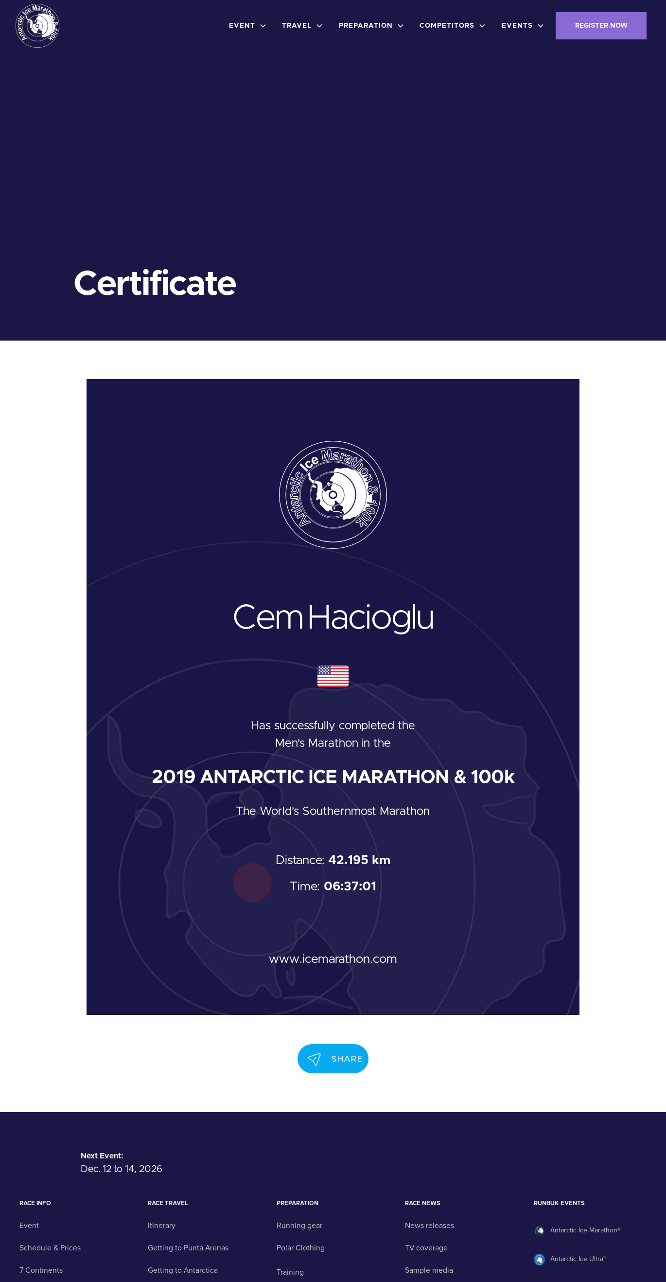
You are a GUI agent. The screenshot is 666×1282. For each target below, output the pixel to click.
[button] (250, 25)
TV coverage (426, 1248)
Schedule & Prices (50, 1248)
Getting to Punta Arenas (188, 1248)
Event (29, 1225)
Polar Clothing (301, 1248)
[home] (37, 26)
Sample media (429, 1270)
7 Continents (41, 1270)
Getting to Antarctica (183, 1270)
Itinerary (161, 1225)
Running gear (299, 1225)
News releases (429, 1225)
